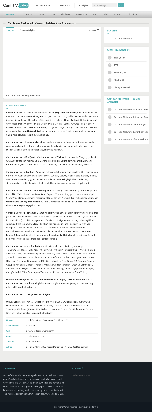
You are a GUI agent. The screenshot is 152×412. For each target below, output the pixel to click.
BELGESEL (118, 14)
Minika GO (116, 80)
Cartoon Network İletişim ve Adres (128, 117)
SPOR (52, 14)
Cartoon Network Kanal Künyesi (127, 124)
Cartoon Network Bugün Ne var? (23, 95)
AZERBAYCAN (81, 14)
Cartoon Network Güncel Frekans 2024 (128, 139)
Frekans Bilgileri (28, 30)
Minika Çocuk (118, 72)
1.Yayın (10, 30)
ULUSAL (29, 14)
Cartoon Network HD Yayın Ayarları (128, 109)
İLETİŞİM (83, 5)
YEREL (95, 14)
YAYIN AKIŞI (64, 5)
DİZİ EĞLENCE (133, 14)
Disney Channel (119, 87)
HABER (41, 14)
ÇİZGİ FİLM (65, 14)
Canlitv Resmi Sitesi (81, 375)
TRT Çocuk (116, 58)
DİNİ (105, 14)
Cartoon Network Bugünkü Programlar (128, 132)
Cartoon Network (123, 38)
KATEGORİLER (43, 5)
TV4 (113, 65)
